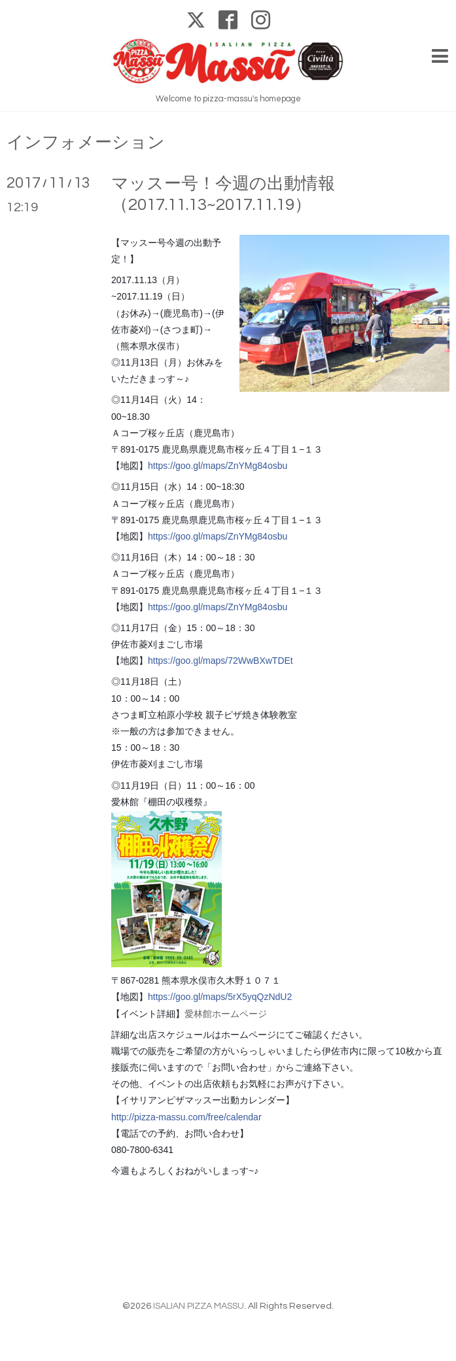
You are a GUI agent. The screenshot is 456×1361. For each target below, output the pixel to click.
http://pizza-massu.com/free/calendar (186, 1117)
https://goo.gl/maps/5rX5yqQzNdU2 (220, 996)
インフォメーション (86, 142)
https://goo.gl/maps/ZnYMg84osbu (217, 465)
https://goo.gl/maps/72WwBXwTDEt (220, 660)
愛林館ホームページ (225, 1013)
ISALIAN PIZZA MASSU (198, 1306)
